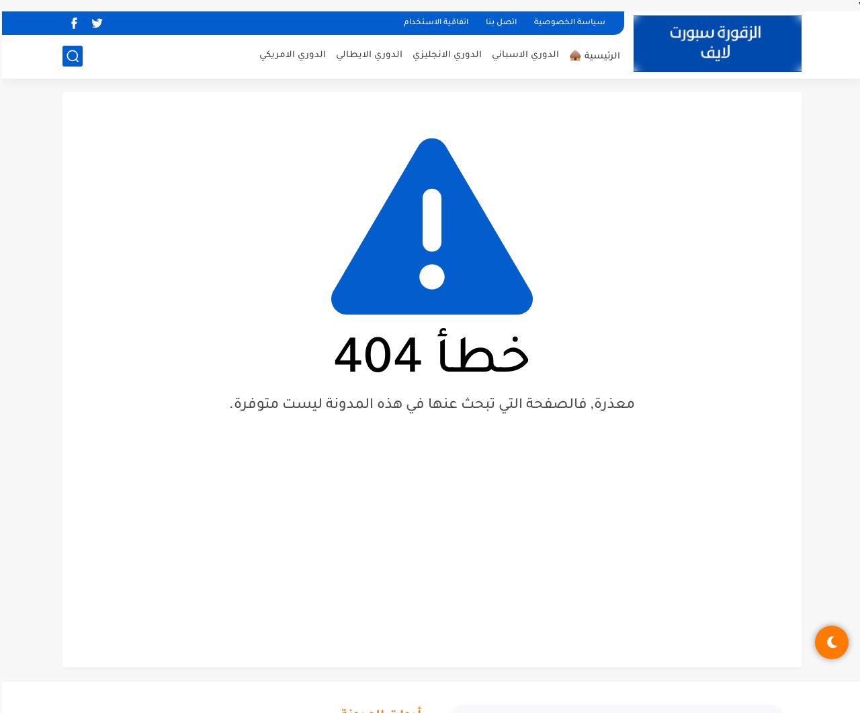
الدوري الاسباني (523, 55)
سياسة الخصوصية (567, 23)
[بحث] (70, 56)
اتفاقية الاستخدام (434, 23)
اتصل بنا (499, 23)
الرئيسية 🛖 (592, 57)
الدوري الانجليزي (445, 55)
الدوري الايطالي (367, 55)
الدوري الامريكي (290, 55)
